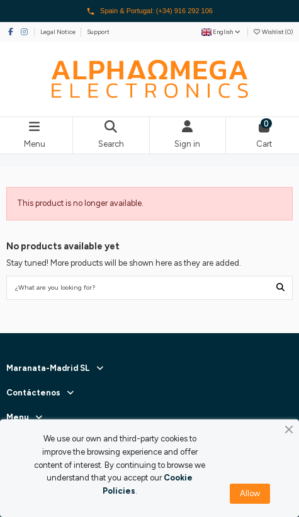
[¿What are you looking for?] (280, 288)
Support (98, 31)
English (221, 31)
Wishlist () (273, 31)
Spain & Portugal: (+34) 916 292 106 (149, 11)
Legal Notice (58, 31)
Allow (250, 493)
